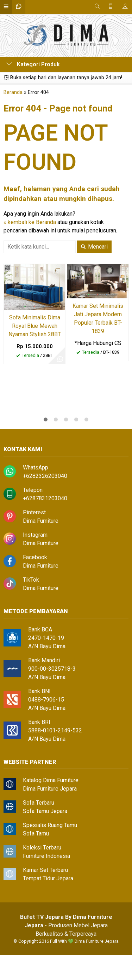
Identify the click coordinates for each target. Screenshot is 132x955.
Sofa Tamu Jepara (45, 811)
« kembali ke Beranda (30, 222)
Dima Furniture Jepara (50, 788)
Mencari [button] (94, 246)
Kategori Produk (33, 64)
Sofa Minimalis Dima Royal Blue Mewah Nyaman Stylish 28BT (34, 326)
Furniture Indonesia (46, 856)
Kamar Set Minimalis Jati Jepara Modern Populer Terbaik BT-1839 (98, 318)
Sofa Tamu (36, 833)
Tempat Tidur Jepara (48, 878)
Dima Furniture (40, 520)
